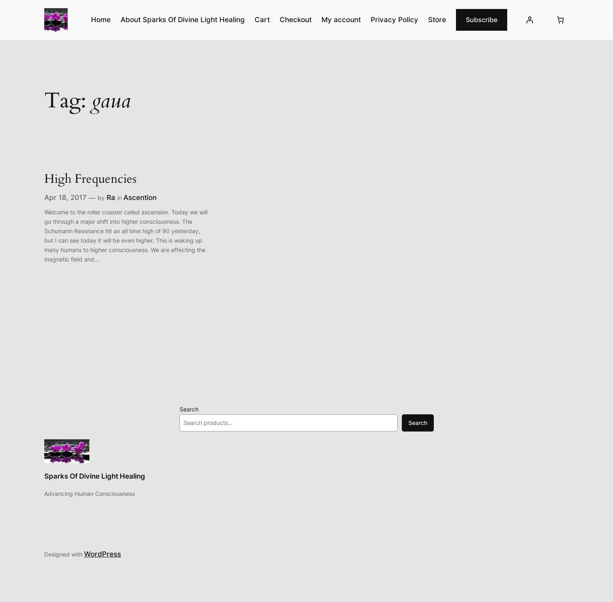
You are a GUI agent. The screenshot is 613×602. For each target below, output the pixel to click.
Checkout (296, 20)
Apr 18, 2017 (65, 197)
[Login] (529, 20)
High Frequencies (90, 179)
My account (341, 20)
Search (189, 409)
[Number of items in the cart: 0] (560, 20)
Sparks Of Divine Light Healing (94, 476)
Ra (111, 197)
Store (437, 20)
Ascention (140, 197)
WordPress (102, 554)
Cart (262, 20)
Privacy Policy (394, 20)
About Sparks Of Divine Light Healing (183, 20)
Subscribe (481, 20)
